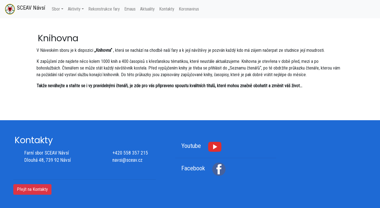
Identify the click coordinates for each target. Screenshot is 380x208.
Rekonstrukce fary (104, 9)
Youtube (191, 146)
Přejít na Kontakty (32, 189)
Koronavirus (189, 9)
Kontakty (166, 9)
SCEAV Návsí (24, 9)
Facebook (193, 168)
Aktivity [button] (74, 9)
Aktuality (147, 9)
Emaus (130, 9)
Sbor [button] (56, 9)
